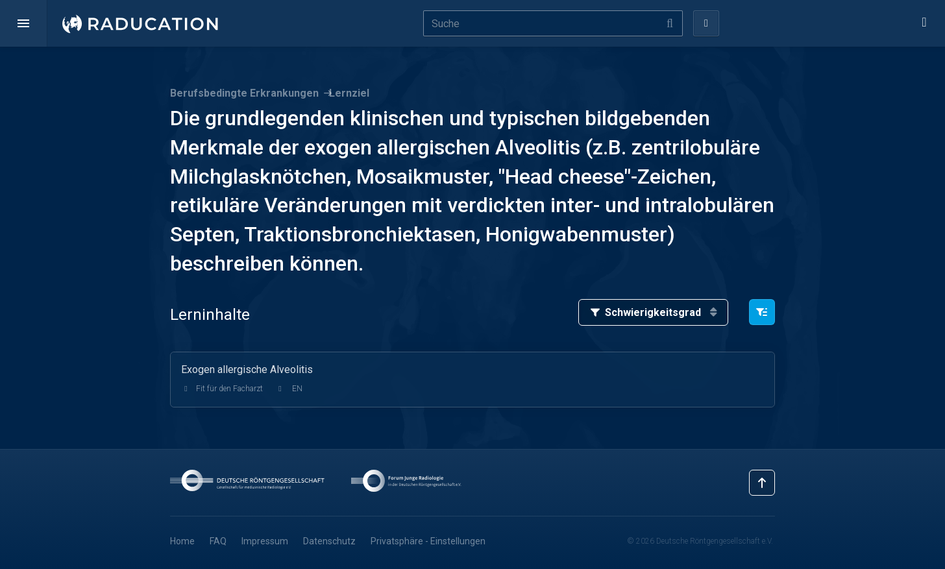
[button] (23, 23)
